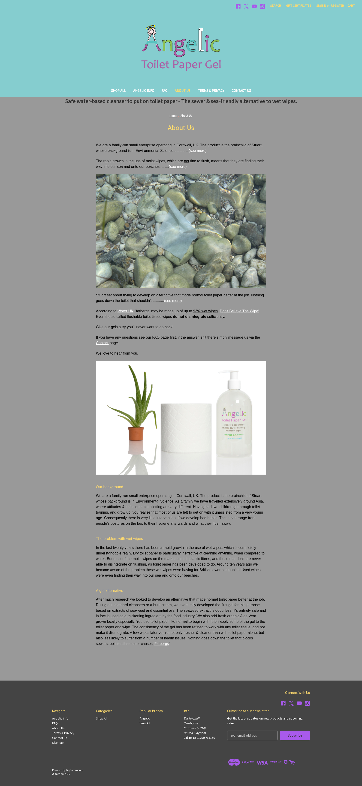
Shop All (118, 90)
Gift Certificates (298, 5)
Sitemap (58, 743)
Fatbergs (161, 644)
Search (275, 5)
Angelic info (143, 90)
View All (145, 723)
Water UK (125, 311)
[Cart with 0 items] (351, 5)
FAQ (164, 90)
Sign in (321, 5)
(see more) (197, 151)
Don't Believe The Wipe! (239, 311)
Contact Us (241, 90)
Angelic (145, 718)
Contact (102, 343)
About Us (182, 90)
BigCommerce (74, 770)
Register (337, 5)
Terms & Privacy (211, 90)
